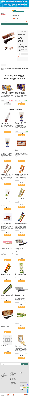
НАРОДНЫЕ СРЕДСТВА (14, 373)
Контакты (2, 13)
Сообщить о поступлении (21, 56)
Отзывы (20, 64)
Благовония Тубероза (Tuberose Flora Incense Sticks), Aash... (21, 198)
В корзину (8, 104)
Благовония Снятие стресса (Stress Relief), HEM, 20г (20, 295)
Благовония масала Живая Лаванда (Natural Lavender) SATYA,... (20, 93)
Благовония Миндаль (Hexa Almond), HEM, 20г (6, 320)
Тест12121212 (3, 345)
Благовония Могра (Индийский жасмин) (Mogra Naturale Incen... (7, 295)
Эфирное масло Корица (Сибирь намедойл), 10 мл (21, 123)
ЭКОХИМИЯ (13, 382)
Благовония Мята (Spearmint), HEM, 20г (20, 320)
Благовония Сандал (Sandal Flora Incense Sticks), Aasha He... (7, 175)
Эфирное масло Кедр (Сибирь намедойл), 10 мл (6, 149)
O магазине (2, 7)
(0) (3, 100)
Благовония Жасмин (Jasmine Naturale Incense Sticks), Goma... (21, 274)
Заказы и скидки (2, 9)
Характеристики (11, 64)
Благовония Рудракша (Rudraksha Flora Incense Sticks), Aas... (21, 175)
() (22, 47)
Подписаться (24, 364)
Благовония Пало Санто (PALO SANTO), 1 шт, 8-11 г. (20, 346)
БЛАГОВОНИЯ (13, 379)
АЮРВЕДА (12, 372)
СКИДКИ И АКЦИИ (14, 384)
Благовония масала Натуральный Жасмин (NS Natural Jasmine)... (7, 93)
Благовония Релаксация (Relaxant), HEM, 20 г (19, 248)
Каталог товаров (6, 23)
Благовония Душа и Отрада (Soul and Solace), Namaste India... (7, 223)
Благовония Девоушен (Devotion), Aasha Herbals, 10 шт (7, 123)
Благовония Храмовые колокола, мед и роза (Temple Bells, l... (7, 274)
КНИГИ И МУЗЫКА (14, 383)
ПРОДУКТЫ (13, 378)
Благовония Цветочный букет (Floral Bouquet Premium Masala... (7, 248)
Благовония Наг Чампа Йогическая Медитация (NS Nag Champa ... (21, 150)
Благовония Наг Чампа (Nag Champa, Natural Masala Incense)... (21, 223)
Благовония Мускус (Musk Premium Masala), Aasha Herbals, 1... (7, 199)
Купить (24, 54)
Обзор (3, 64)
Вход (12, 7)
